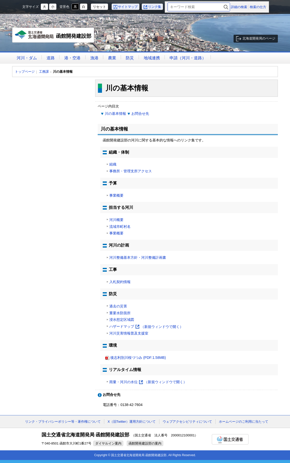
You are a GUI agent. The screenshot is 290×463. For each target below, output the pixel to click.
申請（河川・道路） (188, 58)
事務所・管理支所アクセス (130, 171)
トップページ (25, 71)
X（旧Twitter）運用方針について (132, 421)
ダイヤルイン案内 (108, 443)
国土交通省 (230, 439)
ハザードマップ (146, 326)
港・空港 (72, 58)
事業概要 (116, 195)
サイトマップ (128, 7)
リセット (99, 7)
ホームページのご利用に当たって (243, 421)
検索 (226, 7)
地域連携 (152, 58)
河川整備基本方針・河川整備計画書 (137, 257)
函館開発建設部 (53, 36)
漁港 (94, 58)
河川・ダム (27, 58)
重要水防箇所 (120, 313)
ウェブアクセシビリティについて (187, 421)
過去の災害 (118, 306)
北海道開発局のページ (258, 38)
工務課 (44, 71)
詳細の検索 (239, 7)
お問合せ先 (140, 114)
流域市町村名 (120, 227)
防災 (130, 58)
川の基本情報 (115, 114)
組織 (112, 164)
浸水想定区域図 (121, 320)
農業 (112, 58)
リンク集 (154, 7)
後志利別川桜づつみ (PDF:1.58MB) (138, 358)
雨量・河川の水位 (148, 382)
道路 (51, 58)
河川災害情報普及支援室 (128, 333)
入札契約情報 (120, 282)
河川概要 (116, 220)
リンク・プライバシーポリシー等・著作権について (63, 421)
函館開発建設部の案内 (145, 443)
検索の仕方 (258, 7)
